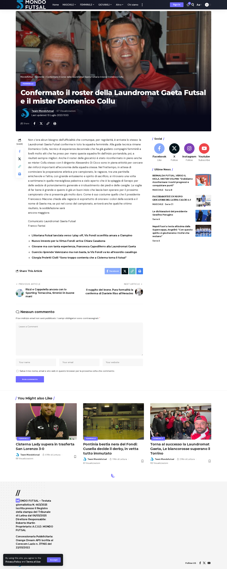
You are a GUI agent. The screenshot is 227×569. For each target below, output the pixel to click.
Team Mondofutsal (43, 111)
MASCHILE (157, 190)
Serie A (156, 219)
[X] (174, 152)
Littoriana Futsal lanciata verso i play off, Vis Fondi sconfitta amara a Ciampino (82, 235)
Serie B (168, 190)
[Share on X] (41, 123)
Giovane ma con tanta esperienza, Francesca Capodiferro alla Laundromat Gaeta (84, 246)
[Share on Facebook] (34, 123)
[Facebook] (159, 152)
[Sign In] (176, 4)
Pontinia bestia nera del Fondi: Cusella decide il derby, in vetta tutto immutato (110, 448)
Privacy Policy (13, 561)
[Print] (55, 123)
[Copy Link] (48, 123)
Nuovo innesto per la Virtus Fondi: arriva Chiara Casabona (68, 240)
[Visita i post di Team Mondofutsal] (25, 113)
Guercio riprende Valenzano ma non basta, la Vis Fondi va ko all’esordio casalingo (84, 252)
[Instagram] (189, 152)
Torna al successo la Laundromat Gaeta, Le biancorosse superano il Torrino (180, 448)
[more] (142, 4)
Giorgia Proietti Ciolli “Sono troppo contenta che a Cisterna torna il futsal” (79, 257)
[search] (192, 4)
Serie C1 (169, 204)
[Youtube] (204, 152)
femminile (28, 84)
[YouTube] (209, 563)
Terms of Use (33, 561)
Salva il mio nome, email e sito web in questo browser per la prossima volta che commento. (67, 371)
